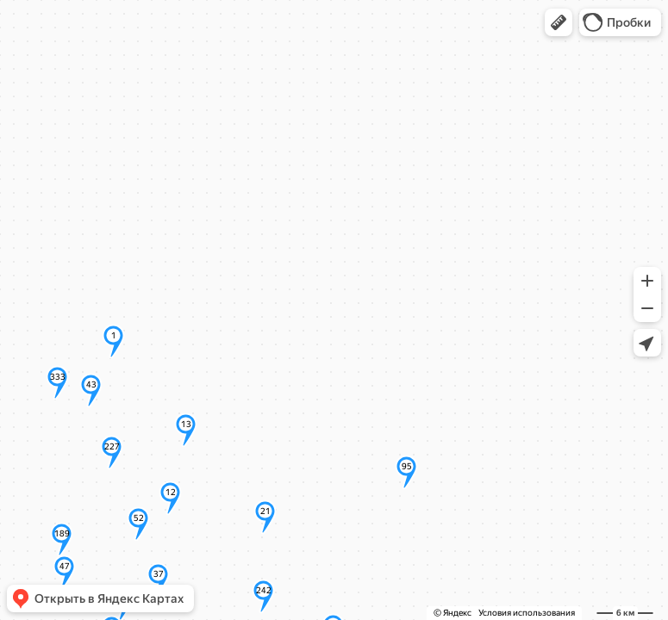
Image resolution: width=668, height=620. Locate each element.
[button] (558, 22)
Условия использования (526, 612)
